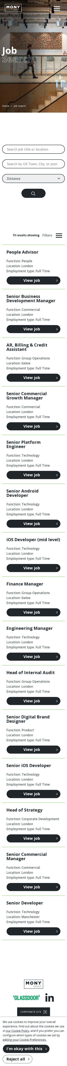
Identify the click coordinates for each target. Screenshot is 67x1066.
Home (5, 106)
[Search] (33, 193)
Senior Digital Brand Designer (28, 719)
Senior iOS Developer (28, 765)
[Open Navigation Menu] (57, 8)
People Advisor (22, 252)
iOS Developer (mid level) (33, 539)
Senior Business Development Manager (30, 298)
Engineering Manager (29, 628)
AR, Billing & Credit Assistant (26, 347)
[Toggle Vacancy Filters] (53, 235)
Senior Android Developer (22, 493)
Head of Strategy (24, 810)
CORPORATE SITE (33, 1012)
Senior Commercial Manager (26, 856)
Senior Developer (24, 903)
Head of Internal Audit (30, 672)
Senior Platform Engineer (23, 444)
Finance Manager (24, 584)
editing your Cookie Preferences (24, 1040)
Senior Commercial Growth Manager (26, 395)
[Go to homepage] (13, 8)
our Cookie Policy (17, 1031)
